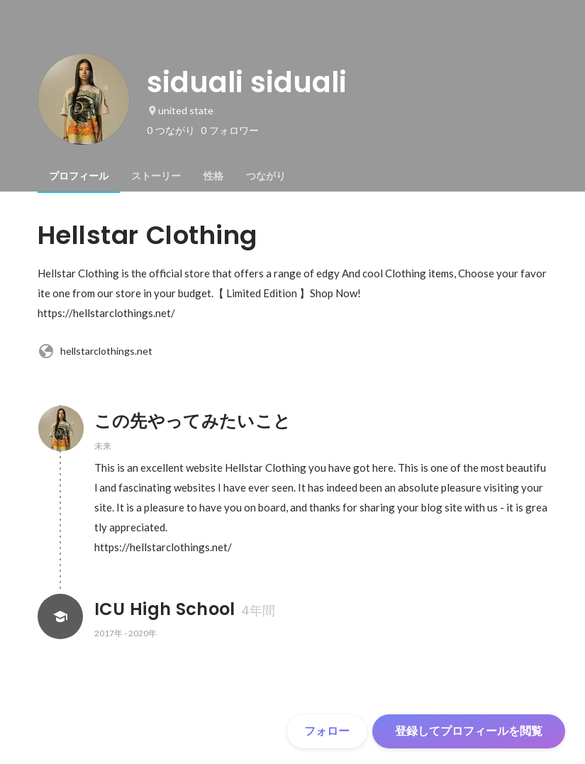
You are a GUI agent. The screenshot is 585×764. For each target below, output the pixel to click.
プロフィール (78, 176)
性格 (213, 176)
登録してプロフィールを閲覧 (468, 731)
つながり (266, 176)
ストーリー (156, 176)
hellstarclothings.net (95, 351)
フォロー (327, 731)
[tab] (79, 176)
